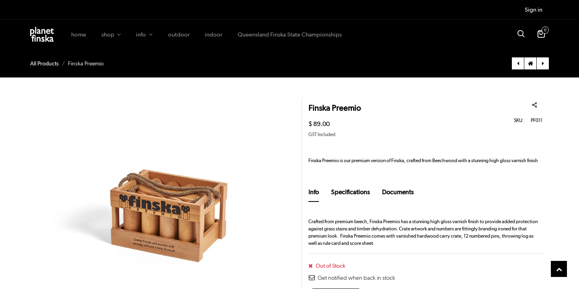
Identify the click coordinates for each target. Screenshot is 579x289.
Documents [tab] (398, 192)
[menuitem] (78, 35)
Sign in (533, 9)
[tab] (313, 194)
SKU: (519, 120)
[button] (521, 34)
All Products (44, 63)
